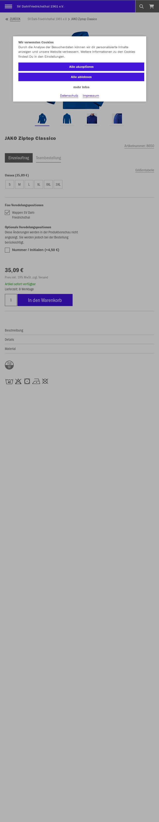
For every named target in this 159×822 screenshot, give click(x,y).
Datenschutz (69, 95)
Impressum (91, 95)
